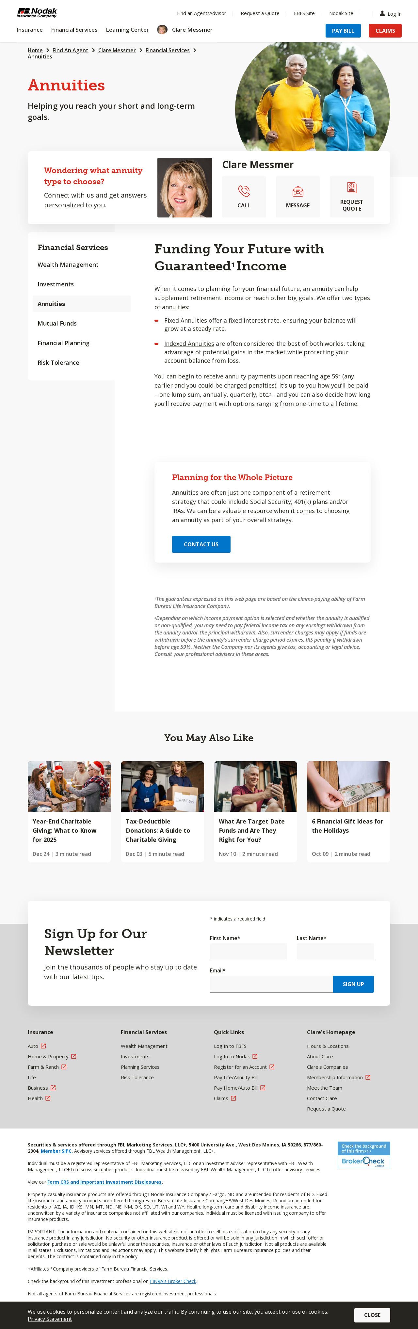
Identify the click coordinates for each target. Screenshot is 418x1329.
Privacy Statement (50, 1318)
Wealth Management (68, 264)
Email (218, 970)
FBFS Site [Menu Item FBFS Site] (304, 13)
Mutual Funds (57, 323)
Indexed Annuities (189, 343)
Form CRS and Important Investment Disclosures (104, 1182)
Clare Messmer (117, 50)
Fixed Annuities (185, 320)
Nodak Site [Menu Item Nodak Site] (341, 13)
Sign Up (353, 984)
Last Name (312, 938)
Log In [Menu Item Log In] (392, 13)
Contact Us (201, 544)
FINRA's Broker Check (173, 1281)
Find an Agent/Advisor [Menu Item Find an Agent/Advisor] (201, 13)
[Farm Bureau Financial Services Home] (58, 13)
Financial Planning (63, 343)
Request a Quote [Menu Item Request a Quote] (260, 13)
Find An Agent (70, 50)
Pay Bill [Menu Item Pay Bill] (343, 30)
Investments (56, 284)
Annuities (40, 56)
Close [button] (372, 1315)
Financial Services (168, 50)
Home (35, 50)
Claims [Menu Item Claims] (385, 30)
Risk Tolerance (58, 362)
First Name (225, 938)
